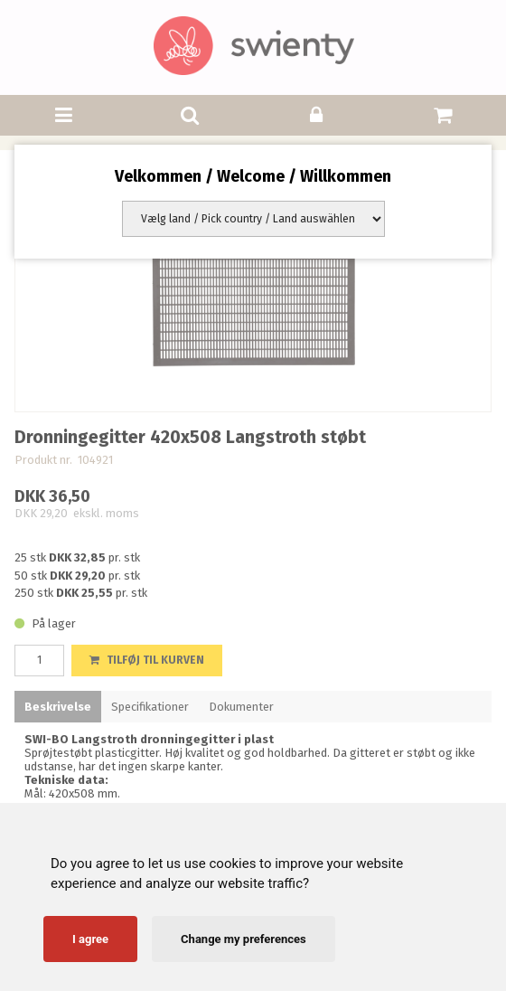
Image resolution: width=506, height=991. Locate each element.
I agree (90, 939)
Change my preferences (243, 939)
